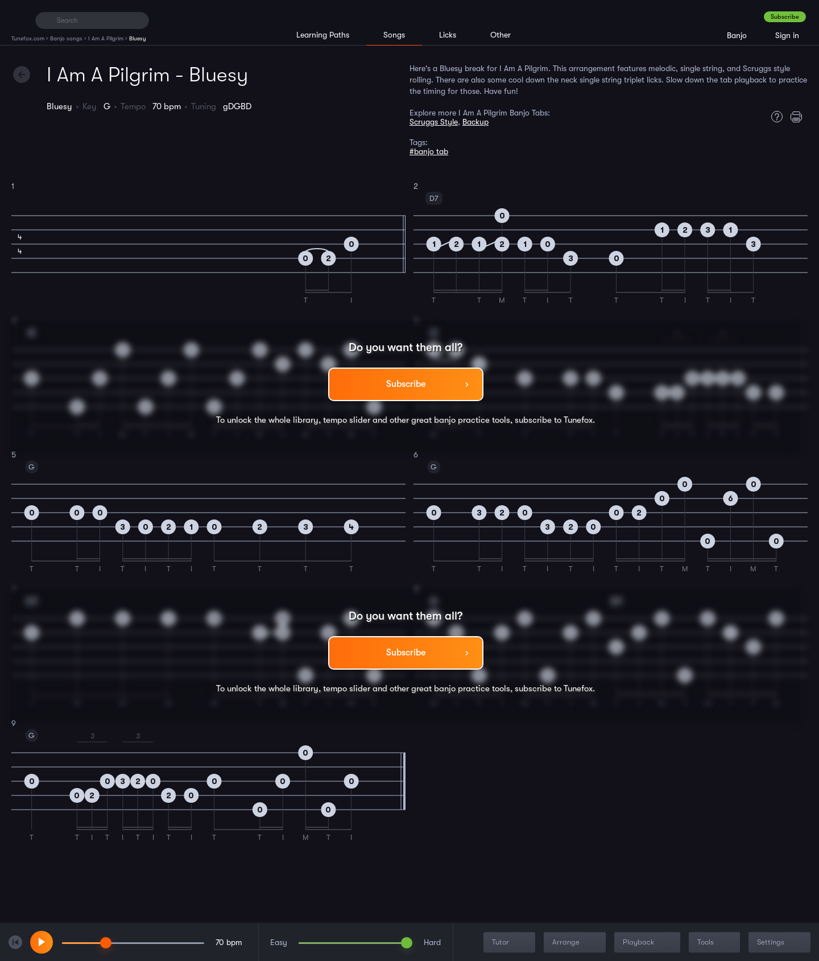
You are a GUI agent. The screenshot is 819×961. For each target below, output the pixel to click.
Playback (648, 942)
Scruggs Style (434, 121)
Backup (475, 121)
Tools (715, 942)
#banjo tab (429, 151)
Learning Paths (322, 34)
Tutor (510, 942)
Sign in (787, 35)
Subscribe (785, 16)
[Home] (18, 19)
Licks (447, 34)
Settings (780, 942)
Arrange (575, 942)
